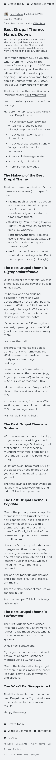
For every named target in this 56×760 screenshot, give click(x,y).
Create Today (14, 3)
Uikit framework (35, 95)
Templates (42, 730)
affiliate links (39, 23)
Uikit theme (17, 694)
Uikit (40, 91)
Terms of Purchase (13, 749)
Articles (10, 737)
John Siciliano (16, 14)
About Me (8, 744)
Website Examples (40, 3)
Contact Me (21, 744)
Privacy (33, 744)
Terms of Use (45, 744)
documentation (14, 523)
